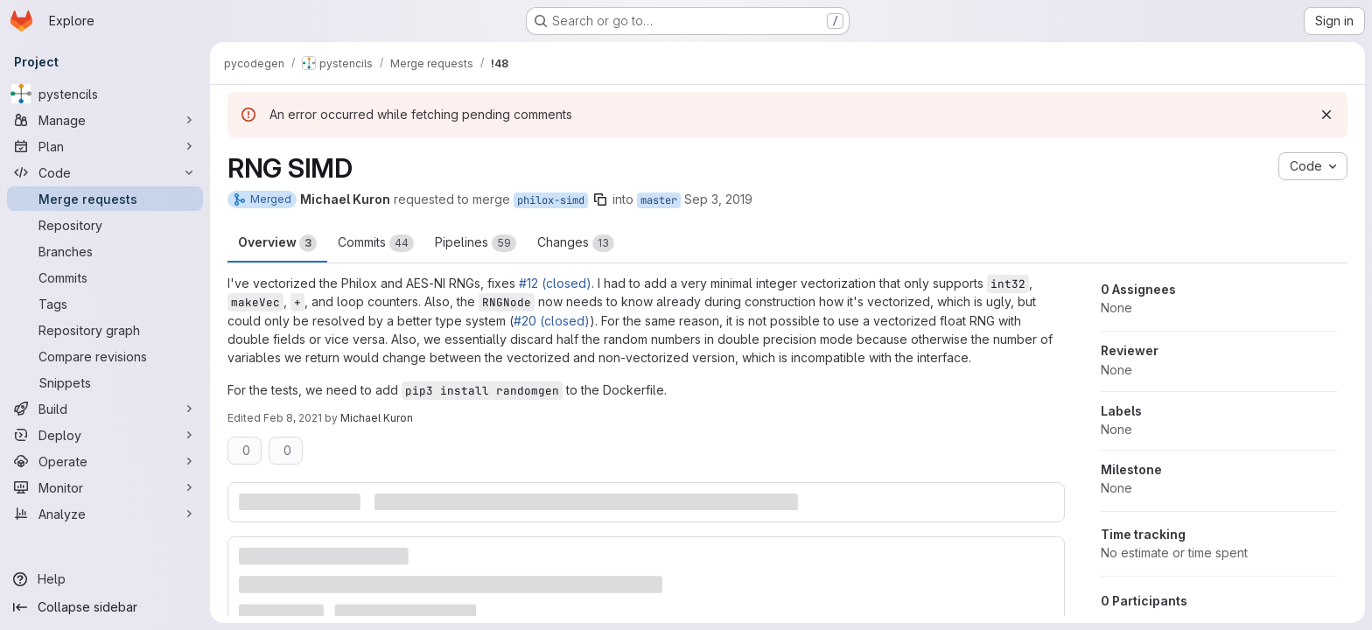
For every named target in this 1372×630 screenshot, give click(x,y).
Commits (376, 243)
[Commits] (105, 277)
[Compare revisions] (105, 356)
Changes (575, 243)
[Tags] (105, 303)
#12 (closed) (555, 283)
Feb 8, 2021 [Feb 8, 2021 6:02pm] (292, 417)
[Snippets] (105, 382)
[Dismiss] (1326, 114)
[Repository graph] (105, 330)
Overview (277, 243)
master (658, 200)
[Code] (105, 172)
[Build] (105, 408)
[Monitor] (105, 487)
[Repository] (105, 225)
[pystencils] (105, 93)
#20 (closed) (552, 320)
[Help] (105, 579)
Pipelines (475, 243)
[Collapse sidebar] (105, 607)
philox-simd (550, 200)
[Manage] (105, 120)
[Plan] (105, 146)
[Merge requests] (105, 198)
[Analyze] (105, 513)
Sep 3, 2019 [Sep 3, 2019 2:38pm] (718, 199)
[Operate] (105, 461)
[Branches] (105, 251)
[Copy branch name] (600, 199)
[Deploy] (105, 435)
